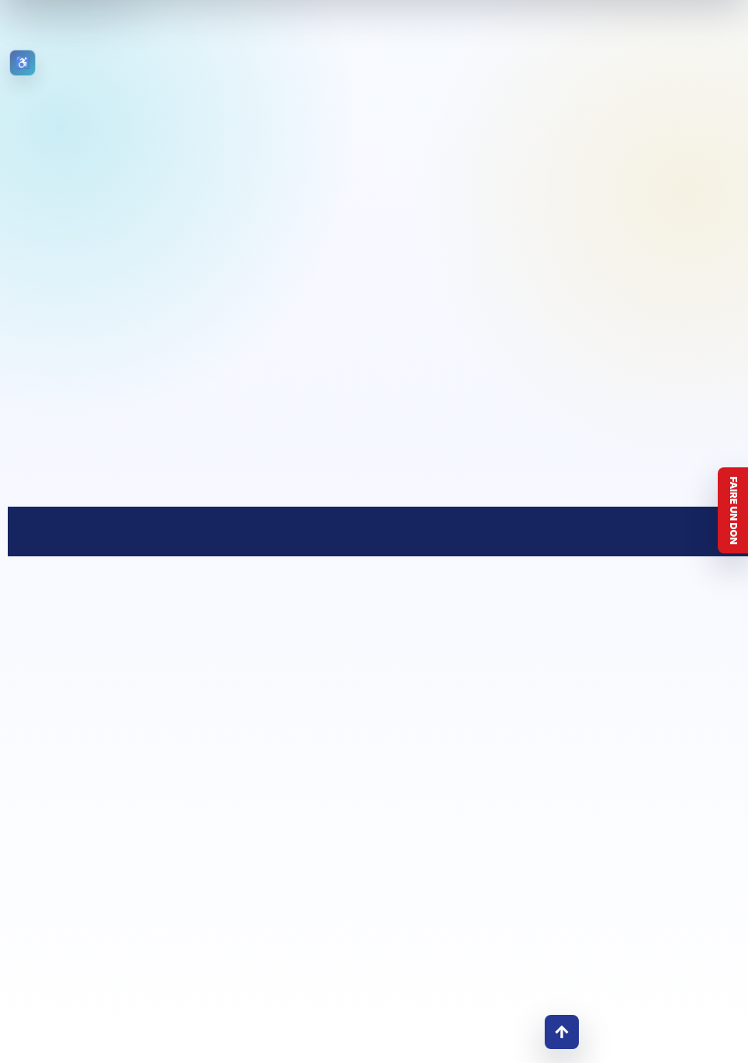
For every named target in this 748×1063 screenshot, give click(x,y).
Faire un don (733, 510)
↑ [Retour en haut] (561, 1031)
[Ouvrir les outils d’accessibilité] (22, 63)
